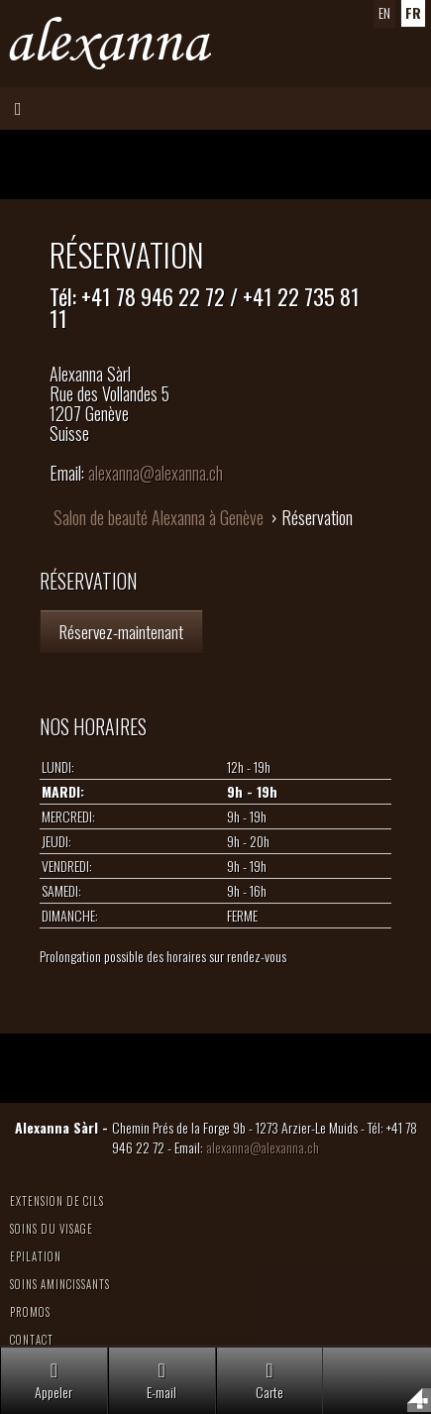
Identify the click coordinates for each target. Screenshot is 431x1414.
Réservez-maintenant (121, 631)
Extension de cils (57, 1201)
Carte (269, 1381)
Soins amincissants (60, 1284)
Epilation (35, 1256)
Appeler (53, 1381)
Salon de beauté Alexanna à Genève (159, 517)
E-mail (161, 1381)
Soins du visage (51, 1229)
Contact (32, 1340)
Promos (30, 1312)
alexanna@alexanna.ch (155, 473)
